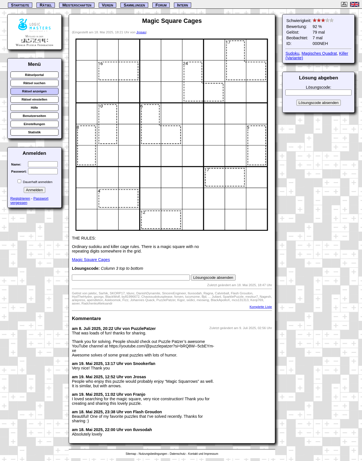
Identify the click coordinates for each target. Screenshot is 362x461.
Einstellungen (34, 124)
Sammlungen (134, 5)
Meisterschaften (76, 5)
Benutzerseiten (34, 116)
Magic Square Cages (91, 259)
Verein (107, 5)
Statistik (34, 132)
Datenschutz (178, 453)
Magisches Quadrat (319, 53)
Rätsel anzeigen (34, 91)
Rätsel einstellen (34, 99)
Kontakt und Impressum (203, 453)
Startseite (20, 5)
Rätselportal (34, 75)
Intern (182, 5)
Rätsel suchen (34, 83)
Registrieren (20, 198)
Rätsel (46, 5)
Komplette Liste (260, 306)
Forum (161, 5)
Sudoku (292, 53)
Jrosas (141, 32)
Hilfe (34, 107)
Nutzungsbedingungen (153, 453)
